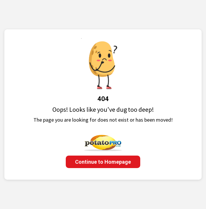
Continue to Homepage (103, 162)
